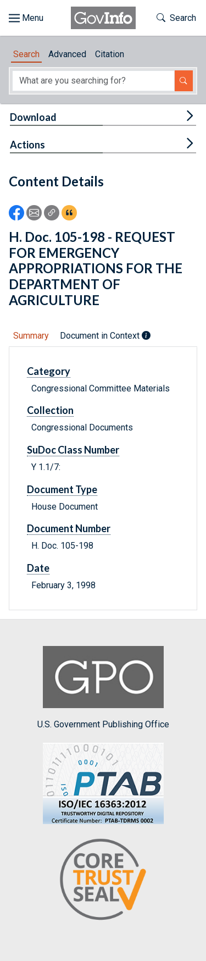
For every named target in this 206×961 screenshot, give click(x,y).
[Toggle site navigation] (26, 18)
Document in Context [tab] (105, 335)
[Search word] (93, 80)
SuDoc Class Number (73, 450)
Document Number (68, 528)
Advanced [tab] (67, 54)
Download (33, 117)
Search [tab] (26, 54)
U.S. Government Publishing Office (103, 687)
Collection (50, 410)
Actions (27, 145)
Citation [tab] (109, 54)
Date (38, 568)
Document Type (62, 489)
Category (48, 371)
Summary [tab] (31, 335)
